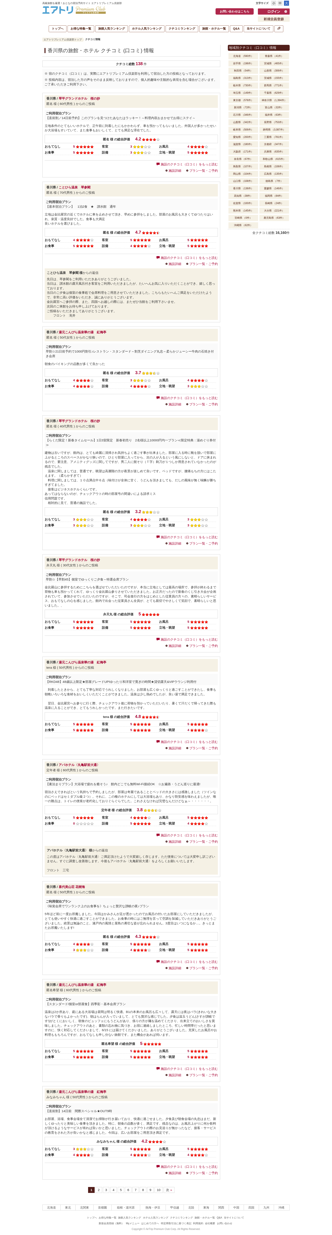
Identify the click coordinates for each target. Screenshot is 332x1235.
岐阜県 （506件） (243, 129)
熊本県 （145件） (243, 210)
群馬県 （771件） (274, 85)
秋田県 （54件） (243, 70)
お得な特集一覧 (81, 28)
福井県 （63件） (274, 114)
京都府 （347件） (274, 144)
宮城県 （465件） (274, 63)
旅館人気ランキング (111, 28)
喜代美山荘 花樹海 (72, 887)
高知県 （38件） (243, 195)
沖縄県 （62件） (243, 225)
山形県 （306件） (274, 70)
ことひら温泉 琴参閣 (74, 187)
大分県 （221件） (274, 210)
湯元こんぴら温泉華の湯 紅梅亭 (84, 332)
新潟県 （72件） (243, 107)
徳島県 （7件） (274, 181)
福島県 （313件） (243, 78)
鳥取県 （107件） (243, 166)
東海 (206, 1207)
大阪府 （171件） (243, 151)
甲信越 (174, 1207)
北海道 (51, 1207)
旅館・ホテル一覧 (214, 28)
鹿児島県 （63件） (274, 217)
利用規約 (198, 1223)
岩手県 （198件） (243, 63)
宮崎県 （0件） (243, 217)
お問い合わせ (224, 1223)
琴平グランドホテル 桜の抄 (79, 98)
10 (158, 1190)
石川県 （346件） (243, 114)
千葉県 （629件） (274, 92)
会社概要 (210, 1223)
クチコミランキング (182, 28)
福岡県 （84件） (274, 195)
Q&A (236, 28)
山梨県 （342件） (243, 122)
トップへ (58, 28)
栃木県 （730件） (243, 85)
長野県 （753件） (274, 122)
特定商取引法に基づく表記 (176, 1223)
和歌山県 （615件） (274, 159)
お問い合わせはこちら (234, 11)
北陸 (191, 1207)
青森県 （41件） (274, 56)
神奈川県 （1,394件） (274, 100)
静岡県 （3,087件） (274, 129)
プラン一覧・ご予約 (203, 170)
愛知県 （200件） (243, 137)
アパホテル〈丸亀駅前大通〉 (79, 765)
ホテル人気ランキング (147, 28)
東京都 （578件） (243, 100)
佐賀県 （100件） (243, 203)
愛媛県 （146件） (274, 188)
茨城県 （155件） (274, 78)
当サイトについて (258, 28)
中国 (236, 1207)
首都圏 (102, 1207)
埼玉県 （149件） (243, 92)
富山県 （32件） (274, 107)
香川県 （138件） (243, 188)
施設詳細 (175, 170)
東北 (68, 1207)
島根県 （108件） (274, 166)
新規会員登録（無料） (111, 1223)
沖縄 (281, 1207)
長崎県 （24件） (274, 203)
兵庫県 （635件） (274, 151)
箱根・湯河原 (126, 1207)
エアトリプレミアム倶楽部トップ (63, 39)
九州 (266, 1207)
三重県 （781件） (274, 137)
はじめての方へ (150, 1223)
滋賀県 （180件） (243, 144)
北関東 (84, 1207)
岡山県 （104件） (243, 173)
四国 (251, 1207)
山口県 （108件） (243, 181)
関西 (221, 1207)
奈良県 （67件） (243, 159)
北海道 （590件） (243, 56)
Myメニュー (133, 1223)
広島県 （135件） (274, 173)
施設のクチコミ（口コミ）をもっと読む (187, 164)
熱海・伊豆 (152, 1207)
